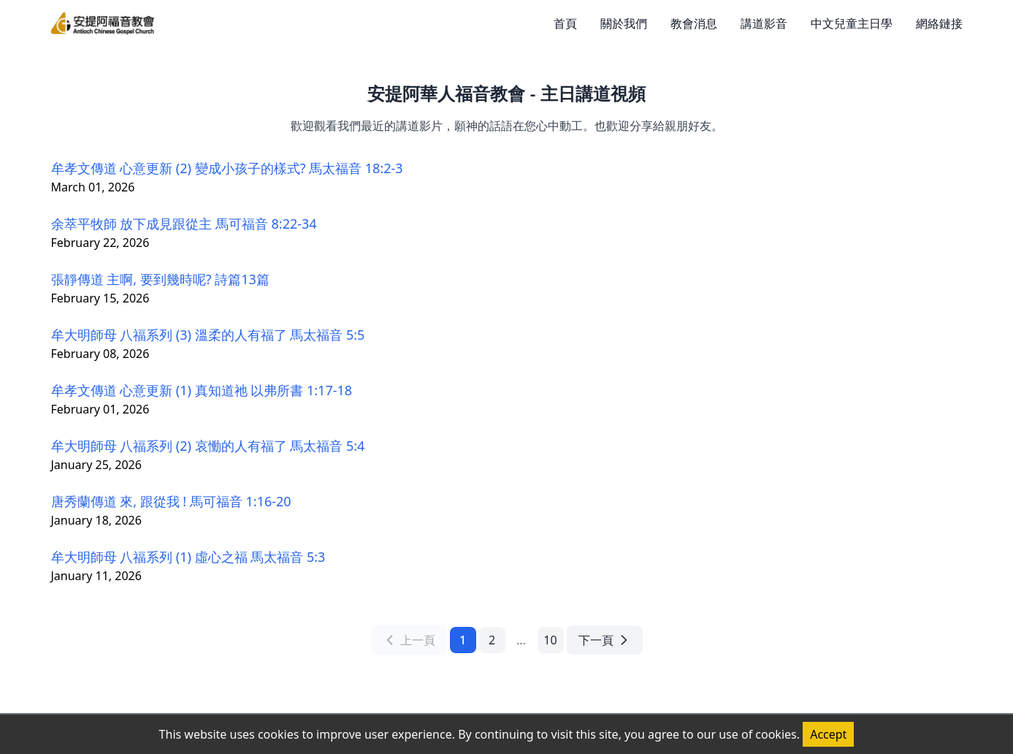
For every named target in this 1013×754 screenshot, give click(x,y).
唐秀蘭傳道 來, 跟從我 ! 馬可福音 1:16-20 (171, 501)
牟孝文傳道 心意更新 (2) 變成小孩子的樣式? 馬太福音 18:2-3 (227, 168)
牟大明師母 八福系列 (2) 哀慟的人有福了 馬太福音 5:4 (208, 445)
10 (550, 640)
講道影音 (764, 23)
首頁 (565, 23)
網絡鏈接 (939, 23)
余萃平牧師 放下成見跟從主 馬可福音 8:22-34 (184, 223)
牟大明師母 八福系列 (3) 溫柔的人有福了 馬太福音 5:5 (208, 334)
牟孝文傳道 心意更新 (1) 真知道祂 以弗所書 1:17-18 (202, 390)
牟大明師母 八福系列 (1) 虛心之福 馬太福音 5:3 (188, 557)
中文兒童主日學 (851, 23)
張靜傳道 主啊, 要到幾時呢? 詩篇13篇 (160, 279)
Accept (828, 734)
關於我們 (623, 23)
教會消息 (693, 23)
